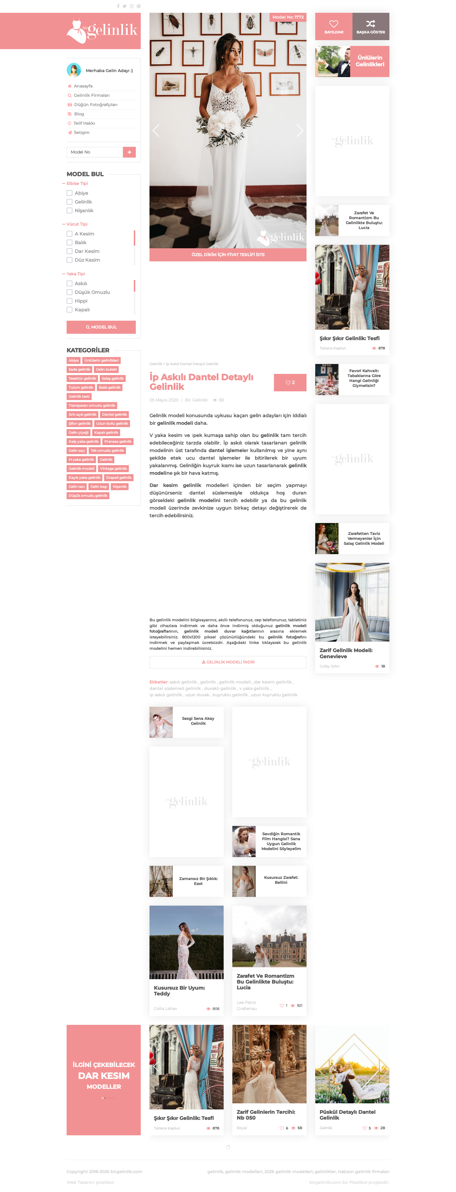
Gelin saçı (77, 450)
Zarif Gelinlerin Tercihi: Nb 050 (267, 1115)
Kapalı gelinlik (106, 432)
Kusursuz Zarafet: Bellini (281, 880)
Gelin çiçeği (78, 432)
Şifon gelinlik (79, 423)
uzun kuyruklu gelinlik (274, 694)
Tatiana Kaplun (333, 355)
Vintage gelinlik (113, 468)
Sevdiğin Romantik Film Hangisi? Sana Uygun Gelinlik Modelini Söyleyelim (281, 841)
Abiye (74, 360)
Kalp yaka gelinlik (84, 441)
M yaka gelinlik (81, 459)
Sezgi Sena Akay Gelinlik (198, 721)
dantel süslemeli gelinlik (175, 688)
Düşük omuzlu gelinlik (88, 495)
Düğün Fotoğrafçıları (92, 104)
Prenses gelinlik (117, 441)
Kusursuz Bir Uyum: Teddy (181, 991)
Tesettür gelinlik (82, 378)
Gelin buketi (106, 369)
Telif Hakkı (81, 123)
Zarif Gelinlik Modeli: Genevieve (347, 660)
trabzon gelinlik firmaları (363, 1164)
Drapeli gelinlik (118, 477)
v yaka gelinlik (254, 688)
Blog (75, 114)
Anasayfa (79, 86)
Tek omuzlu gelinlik (107, 450)
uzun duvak (197, 694)
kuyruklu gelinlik (230, 694)
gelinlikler (325, 1164)
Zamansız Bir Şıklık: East (198, 881)
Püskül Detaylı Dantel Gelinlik (349, 1115)
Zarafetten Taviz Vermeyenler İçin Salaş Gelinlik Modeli (364, 545)
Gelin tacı (77, 486)
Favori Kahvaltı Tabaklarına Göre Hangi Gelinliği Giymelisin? (364, 385)
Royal (242, 1128)
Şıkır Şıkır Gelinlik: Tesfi (351, 345)
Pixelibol (358, 1175)
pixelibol (105, 1175)
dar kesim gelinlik (273, 682)
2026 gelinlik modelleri (288, 1164)
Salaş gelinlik (113, 378)
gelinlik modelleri (243, 1164)
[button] (300, 130)
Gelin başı (98, 486)
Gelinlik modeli (81, 468)
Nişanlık (120, 486)
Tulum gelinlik (81, 387)
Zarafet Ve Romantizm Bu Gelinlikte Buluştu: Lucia (267, 982)
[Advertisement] (228, 315)
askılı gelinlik (183, 682)
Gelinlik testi (79, 396)
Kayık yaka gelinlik (84, 477)
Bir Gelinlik (196, 400)
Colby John (329, 673)
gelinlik (208, 682)
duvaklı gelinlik (220, 688)
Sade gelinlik (79, 369)
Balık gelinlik (109, 387)
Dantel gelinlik (114, 414)
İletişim (78, 132)
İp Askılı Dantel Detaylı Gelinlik (201, 382)
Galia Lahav (165, 1008)
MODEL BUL (101, 327)
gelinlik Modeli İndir (228, 662)
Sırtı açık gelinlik (82, 414)
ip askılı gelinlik (165, 694)
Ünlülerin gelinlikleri (101, 360)
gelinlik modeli (235, 682)
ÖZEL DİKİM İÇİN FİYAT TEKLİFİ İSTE (228, 254)
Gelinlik (106, 459)
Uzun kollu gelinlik (112, 423)
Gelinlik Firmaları (88, 95)
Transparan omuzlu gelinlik (92, 405)
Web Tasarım (80, 1175)
